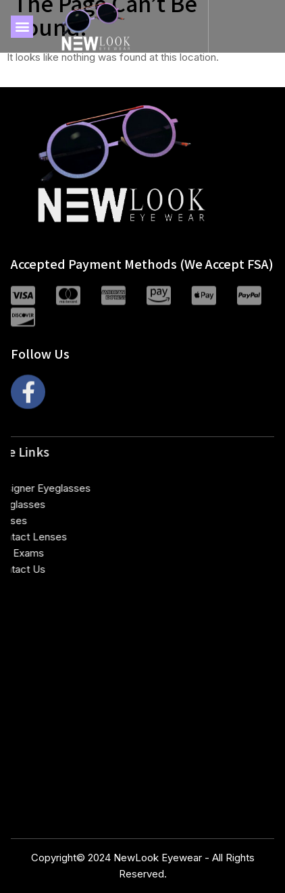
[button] (22, 27)
